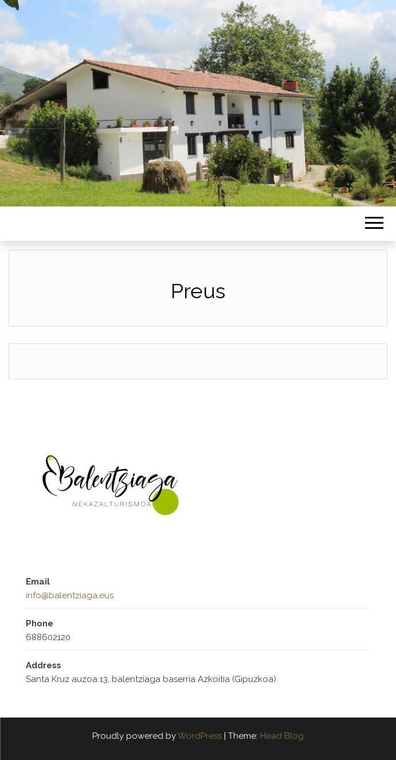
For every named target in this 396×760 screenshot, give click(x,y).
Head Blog (282, 736)
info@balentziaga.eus (69, 595)
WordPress (200, 736)
